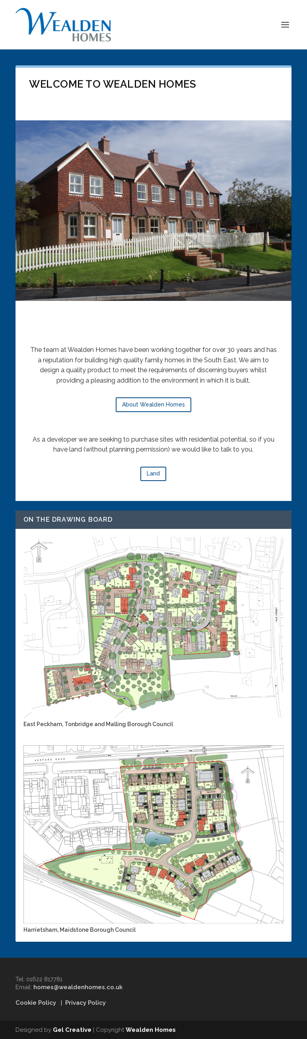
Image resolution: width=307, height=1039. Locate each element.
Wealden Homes (151, 1029)
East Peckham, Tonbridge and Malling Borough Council (98, 724)
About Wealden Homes (153, 404)
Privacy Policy (85, 1002)
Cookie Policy (36, 1002)
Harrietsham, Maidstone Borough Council (79, 930)
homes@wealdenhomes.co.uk (77, 987)
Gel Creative (72, 1029)
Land (153, 473)
